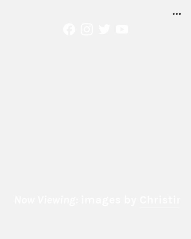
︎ (176, 14)
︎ (104, 30)
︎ (69, 30)
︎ (86, 30)
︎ (122, 30)
